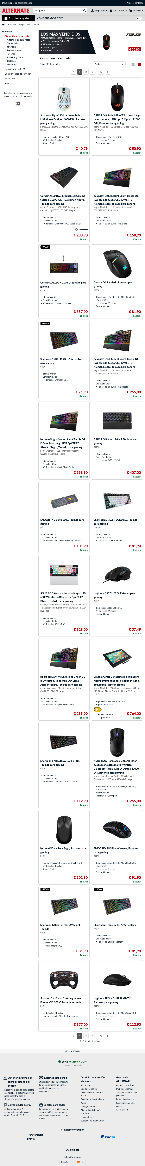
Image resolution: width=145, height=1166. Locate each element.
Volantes (11, 64)
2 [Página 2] (86, 71)
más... (7, 83)
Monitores (10, 78)
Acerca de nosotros (125, 1085)
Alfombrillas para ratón (19, 39)
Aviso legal (72, 1149)
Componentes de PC (15, 69)
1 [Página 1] (79, 71)
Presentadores (14, 50)
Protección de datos (125, 1099)
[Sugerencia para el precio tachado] (77, 229)
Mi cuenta (85, 1085)
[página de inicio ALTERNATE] (15, 10)
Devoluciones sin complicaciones (17, 3)
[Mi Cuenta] (118, 10)
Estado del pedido (89, 1089)
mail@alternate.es (47, 1088)
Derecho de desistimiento (92, 1099)
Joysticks (11, 46)
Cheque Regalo (87, 1117)
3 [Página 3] (92, 71)
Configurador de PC (50, 18)
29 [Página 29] (101, 71)
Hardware (11, 24)
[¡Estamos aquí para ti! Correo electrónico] (54, 1078)
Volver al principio (73, 1051)
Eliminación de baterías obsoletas (91, 1112)
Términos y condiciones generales (126, 1094)
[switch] (139, 18)
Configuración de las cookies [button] (125, 1104)
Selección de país (72, 1156)
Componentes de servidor (18, 73)
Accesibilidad (122, 1109)
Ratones (11, 53)
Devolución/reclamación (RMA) (92, 1094)
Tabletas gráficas (15, 57)
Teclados (11, 60)
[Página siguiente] (107, 72)
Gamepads (12, 43)
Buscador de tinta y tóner (92, 1120)
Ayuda (130, 3)
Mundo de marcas (124, 1089)
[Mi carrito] (136, 10)
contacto (139, 3)
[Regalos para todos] (54, 1105)
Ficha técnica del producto (105, 716)
